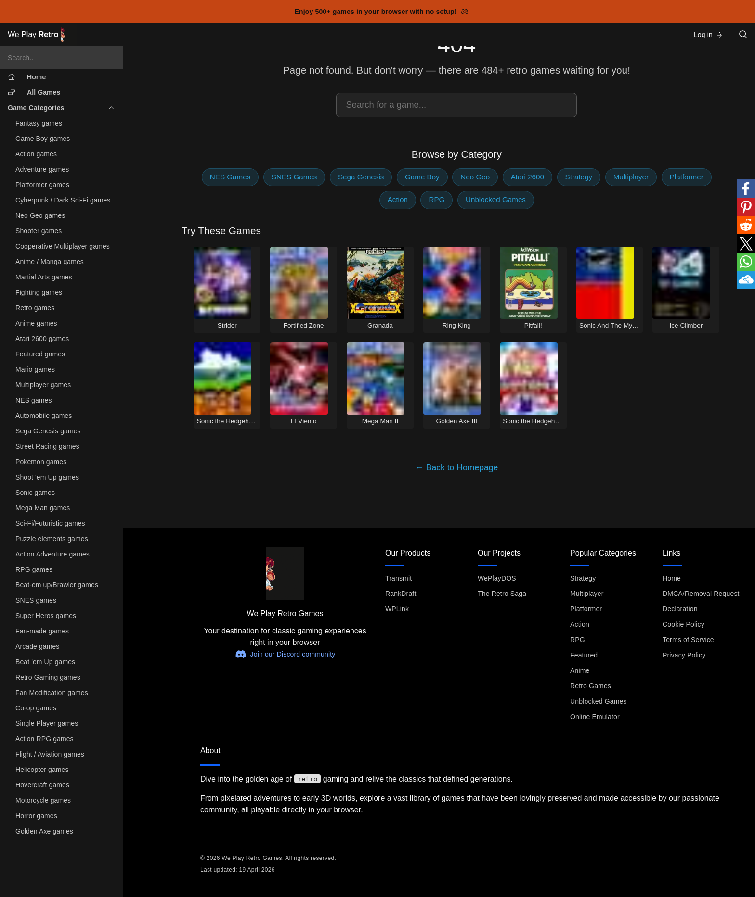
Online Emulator (595, 716)
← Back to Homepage (456, 467)
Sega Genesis (361, 177)
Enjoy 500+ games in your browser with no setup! (382, 11)
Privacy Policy (684, 655)
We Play (42, 35)
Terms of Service (688, 640)
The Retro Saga (502, 593)
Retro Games (590, 686)
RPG (436, 199)
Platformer (686, 177)
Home (672, 578)
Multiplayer (631, 177)
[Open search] (743, 34)
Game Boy (422, 177)
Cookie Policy (683, 624)
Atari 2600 (527, 177)
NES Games (230, 177)
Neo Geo (475, 177)
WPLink (397, 609)
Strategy (579, 177)
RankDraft (400, 593)
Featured (584, 655)
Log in (709, 35)
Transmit (398, 578)
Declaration (680, 609)
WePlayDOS (497, 578)
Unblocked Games (496, 199)
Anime (579, 670)
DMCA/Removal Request (701, 593)
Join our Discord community (285, 654)
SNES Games (294, 177)
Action (398, 199)
